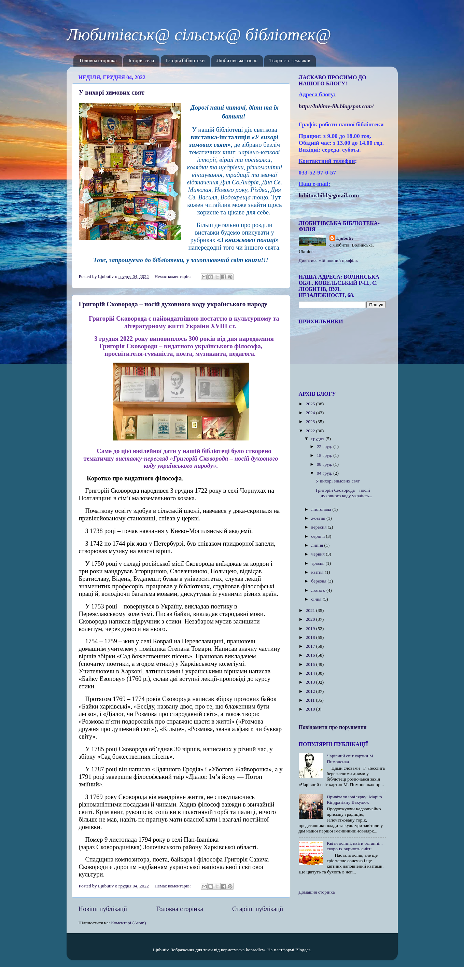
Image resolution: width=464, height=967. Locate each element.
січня (317, 599)
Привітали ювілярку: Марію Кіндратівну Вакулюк (354, 799)
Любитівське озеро (236, 61)
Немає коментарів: (173, 276)
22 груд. (325, 446)
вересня (319, 527)
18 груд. (325, 455)
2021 (311, 610)
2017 (311, 646)
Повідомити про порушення (333, 727)
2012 (311, 691)
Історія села (141, 61)
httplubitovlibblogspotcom (336, 106)
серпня (318, 536)
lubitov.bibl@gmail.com (329, 195)
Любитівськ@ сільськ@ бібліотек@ (199, 34)
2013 (311, 682)
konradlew (255, 949)
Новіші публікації (103, 908)
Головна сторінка (98, 61)
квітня (318, 572)
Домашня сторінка (317, 892)
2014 (311, 673)
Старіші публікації (257, 908)
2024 (311, 412)
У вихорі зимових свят (112, 92)
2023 (311, 421)
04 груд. (325, 473)
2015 (311, 664)
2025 (311, 403)
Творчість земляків (289, 61)
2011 (311, 700)
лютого (318, 590)
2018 (311, 637)
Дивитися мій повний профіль (328, 260)
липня (317, 545)
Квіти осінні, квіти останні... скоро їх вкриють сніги (355, 846)
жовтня (319, 518)
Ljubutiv (345, 238)
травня (318, 563)
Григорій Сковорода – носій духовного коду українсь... (343, 493)
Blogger (302, 949)
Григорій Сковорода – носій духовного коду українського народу (173, 304)
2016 (311, 655)
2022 (311, 430)
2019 (311, 628)
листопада (322, 509)
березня (319, 581)
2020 (311, 619)
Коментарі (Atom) (128, 922)
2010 (311, 709)
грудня (318, 438)
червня (318, 554)
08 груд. (325, 464)
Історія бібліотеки (185, 61)
